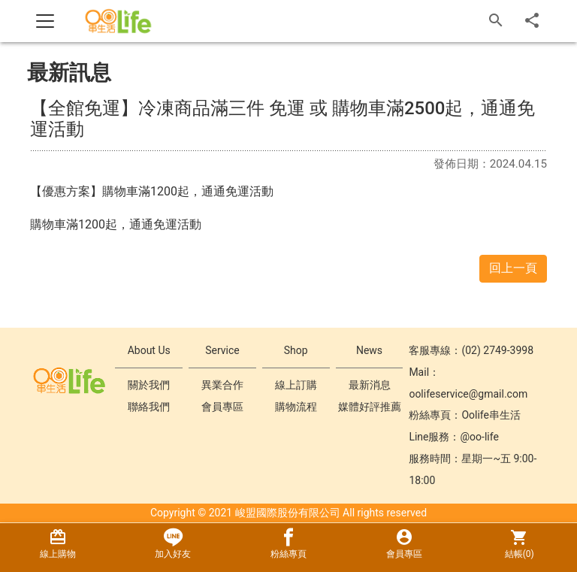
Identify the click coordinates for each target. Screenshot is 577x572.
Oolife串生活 (491, 415)
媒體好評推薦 (369, 407)
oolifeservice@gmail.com (468, 394)
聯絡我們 (149, 407)
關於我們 (149, 385)
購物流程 (296, 407)
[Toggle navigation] (45, 21)
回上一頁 (513, 268)
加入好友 (173, 543)
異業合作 (222, 385)
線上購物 (58, 543)
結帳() (519, 543)
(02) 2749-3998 (497, 350)
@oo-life (480, 437)
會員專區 (222, 407)
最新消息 (370, 385)
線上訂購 (296, 385)
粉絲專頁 (288, 543)
